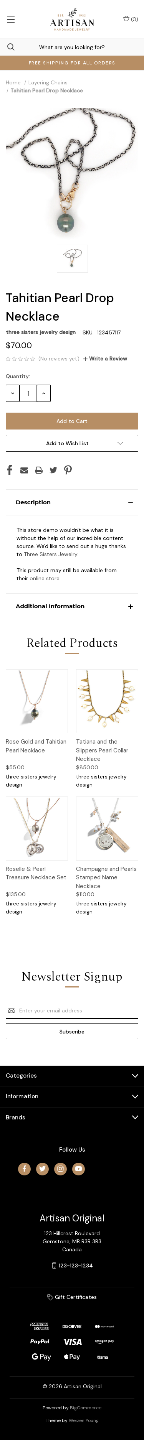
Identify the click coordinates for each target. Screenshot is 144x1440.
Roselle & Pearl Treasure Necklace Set (36, 873)
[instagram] (60, 1168)
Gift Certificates (72, 1297)
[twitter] (42, 1168)
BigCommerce (85, 1408)
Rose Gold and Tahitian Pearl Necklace (36, 746)
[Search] (7, 47)
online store (45, 578)
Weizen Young (84, 1420)
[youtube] (78, 1168)
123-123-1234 (76, 1265)
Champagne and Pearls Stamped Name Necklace (106, 877)
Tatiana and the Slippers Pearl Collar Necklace (102, 750)
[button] (72, 502)
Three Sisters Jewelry (50, 554)
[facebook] (24, 1168)
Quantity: (18, 376)
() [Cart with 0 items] (130, 19)
